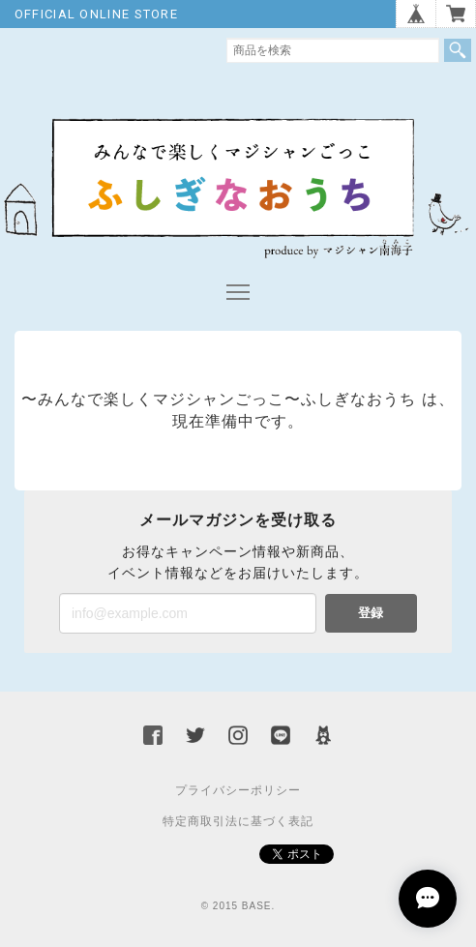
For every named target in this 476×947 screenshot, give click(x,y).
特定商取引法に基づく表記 (238, 821)
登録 (370, 613)
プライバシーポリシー (238, 790)
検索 (457, 50)
